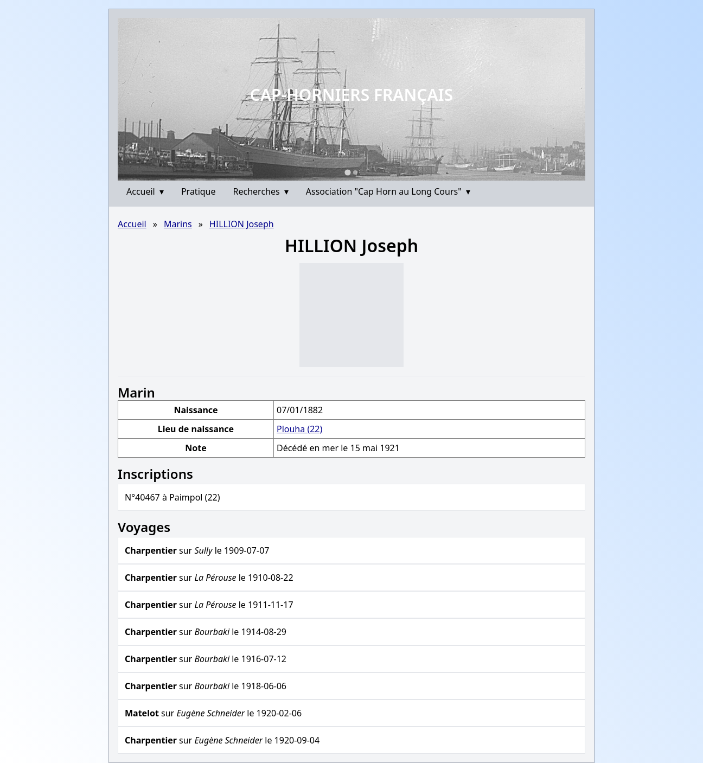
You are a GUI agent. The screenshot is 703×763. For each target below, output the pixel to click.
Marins (178, 224)
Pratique (198, 191)
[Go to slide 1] (347, 172)
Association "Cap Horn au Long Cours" (388, 191)
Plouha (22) (299, 429)
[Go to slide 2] (355, 172)
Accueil (145, 191)
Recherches (261, 191)
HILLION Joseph (241, 224)
